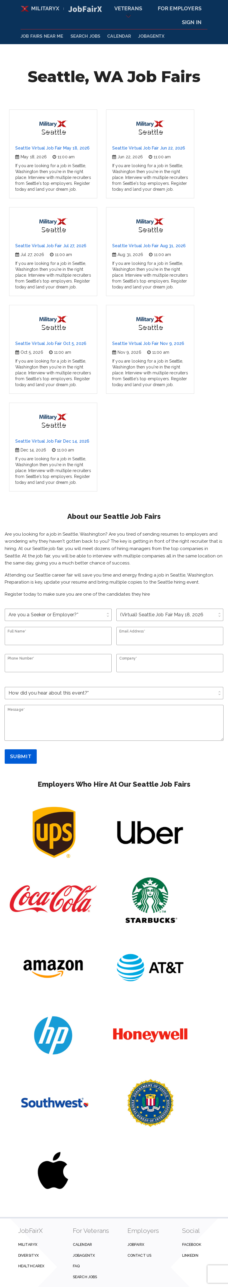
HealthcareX (31, 1266)
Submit (20, 756)
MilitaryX (40, 8)
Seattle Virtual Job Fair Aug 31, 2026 (149, 245)
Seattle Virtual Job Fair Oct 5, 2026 (50, 343)
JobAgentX (151, 36)
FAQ (76, 1266)
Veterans (128, 8)
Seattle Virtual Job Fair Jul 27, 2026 (50, 245)
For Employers (180, 8)
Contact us (139, 1255)
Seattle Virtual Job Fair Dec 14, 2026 (52, 441)
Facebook (191, 1244)
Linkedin (190, 1255)
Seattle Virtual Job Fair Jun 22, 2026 (148, 148)
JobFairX (136, 1244)
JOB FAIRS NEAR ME (42, 36)
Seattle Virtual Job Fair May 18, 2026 (52, 148)
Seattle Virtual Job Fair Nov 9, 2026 (148, 343)
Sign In (192, 22)
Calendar (119, 36)
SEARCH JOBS (85, 36)
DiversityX (28, 1255)
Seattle (53, 128)
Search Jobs (85, 1277)
